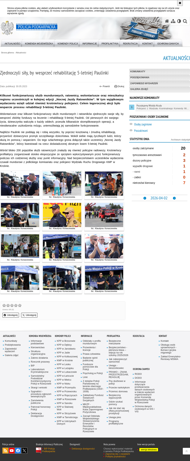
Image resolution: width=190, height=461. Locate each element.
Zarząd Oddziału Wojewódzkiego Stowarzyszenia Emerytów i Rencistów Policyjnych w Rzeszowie (91, 424)
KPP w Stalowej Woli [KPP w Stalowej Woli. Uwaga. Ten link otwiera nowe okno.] (65, 408)
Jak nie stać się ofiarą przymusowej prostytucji (119, 411)
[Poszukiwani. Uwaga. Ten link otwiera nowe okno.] (162, 131)
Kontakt (163, 336)
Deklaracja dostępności (83, 448)
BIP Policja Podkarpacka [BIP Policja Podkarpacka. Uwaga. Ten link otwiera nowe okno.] (48, 450)
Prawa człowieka (91, 354)
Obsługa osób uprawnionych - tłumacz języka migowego (169, 349)
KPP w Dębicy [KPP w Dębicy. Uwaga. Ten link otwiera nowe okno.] (64, 345)
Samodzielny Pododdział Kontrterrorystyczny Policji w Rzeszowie (41, 380)
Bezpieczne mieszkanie (115, 342)
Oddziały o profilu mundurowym (92, 342)
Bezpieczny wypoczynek (115, 396)
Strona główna (7, 53)
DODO (138, 378)
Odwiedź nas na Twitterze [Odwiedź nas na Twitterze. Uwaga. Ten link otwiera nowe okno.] (24, 451)
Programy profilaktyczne (116, 422)
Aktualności (21, 53)
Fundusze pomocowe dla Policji (90, 367)
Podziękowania (139, 77)
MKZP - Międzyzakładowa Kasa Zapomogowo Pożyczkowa (93, 408)
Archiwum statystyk (180, 139)
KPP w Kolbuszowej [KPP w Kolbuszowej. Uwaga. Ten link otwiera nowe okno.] (67, 356)
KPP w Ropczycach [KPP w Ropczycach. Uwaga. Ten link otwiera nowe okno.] (67, 395)
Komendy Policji (63, 336)
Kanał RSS (5, 451)
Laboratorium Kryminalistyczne (39, 370)
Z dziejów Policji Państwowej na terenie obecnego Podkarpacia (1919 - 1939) (93, 386)
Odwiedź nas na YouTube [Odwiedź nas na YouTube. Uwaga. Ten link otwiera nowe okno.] (12, 451)
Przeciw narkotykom (119, 387)
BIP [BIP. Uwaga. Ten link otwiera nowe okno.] (33, 366)
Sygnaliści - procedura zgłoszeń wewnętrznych (41, 394)
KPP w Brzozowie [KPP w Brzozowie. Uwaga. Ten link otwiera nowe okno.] (66, 341)
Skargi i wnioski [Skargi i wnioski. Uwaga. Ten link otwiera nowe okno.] (39, 387)
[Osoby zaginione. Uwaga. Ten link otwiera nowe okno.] (162, 124)
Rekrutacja (139, 336)
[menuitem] (12, 43)
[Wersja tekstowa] (179, 21)
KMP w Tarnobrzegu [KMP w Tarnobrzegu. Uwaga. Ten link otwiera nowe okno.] (67, 417)
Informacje (86, 336)
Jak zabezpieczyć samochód (118, 360)
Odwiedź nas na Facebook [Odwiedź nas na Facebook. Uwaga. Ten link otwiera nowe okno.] (18, 451)
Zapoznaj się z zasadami (117, 454)
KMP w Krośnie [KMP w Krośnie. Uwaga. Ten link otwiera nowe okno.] (65, 360)
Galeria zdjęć (139, 89)
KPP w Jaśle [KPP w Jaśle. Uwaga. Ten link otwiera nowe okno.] (63, 353)
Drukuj (119, 86)
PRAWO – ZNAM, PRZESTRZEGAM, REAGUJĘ (119, 374)
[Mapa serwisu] (173, 21)
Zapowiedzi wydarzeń (144, 83)
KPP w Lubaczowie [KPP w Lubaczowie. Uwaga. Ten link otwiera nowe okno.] (67, 372)
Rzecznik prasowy (40, 362)
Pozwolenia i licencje (89, 348)
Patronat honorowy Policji (40, 408)
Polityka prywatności (115, 456)
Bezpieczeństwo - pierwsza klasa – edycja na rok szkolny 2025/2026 (118, 351)
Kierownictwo (38, 347)
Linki (85, 377)
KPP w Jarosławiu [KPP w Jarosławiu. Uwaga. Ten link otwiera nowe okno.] (66, 349)
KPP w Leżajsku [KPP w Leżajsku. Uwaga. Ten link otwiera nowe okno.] (65, 368)
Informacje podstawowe (37, 342)
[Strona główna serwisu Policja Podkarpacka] (167, 21)
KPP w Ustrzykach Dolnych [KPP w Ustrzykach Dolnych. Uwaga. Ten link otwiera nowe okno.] (66, 422)
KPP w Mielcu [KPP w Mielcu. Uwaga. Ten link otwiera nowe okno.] (64, 380)
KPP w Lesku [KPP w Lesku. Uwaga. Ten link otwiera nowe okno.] (64, 364)
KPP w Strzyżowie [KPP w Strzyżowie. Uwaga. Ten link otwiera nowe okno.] (66, 413)
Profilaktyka (113, 336)
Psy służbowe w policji (117, 382)
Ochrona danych (141, 369)
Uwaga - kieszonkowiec (116, 366)
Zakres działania (39, 358)
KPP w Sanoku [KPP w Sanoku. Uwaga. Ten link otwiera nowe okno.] (64, 403)
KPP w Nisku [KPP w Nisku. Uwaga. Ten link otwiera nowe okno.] (63, 384)
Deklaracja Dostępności (37, 414)
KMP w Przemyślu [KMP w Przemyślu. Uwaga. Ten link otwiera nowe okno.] (66, 387)
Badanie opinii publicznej (90, 359)
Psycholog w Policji (93, 373)
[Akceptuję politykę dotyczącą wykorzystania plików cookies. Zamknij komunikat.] (180, 3)
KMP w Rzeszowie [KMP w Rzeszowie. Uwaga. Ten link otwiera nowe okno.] (66, 399)
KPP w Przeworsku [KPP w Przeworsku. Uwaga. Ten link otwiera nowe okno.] (67, 391)
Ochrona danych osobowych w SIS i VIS (144, 409)
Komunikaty (137, 71)
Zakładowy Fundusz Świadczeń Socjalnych (93, 398)
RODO (138, 374)
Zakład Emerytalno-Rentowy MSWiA (171, 357)
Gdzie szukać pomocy (116, 403)
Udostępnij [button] (11, 315)
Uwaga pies (115, 417)
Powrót (104, 86)
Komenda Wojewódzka (40, 336)
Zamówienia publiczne (37, 401)
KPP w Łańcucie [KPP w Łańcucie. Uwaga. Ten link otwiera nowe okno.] (65, 376)
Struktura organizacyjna (38, 352)
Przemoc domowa (118, 391)
